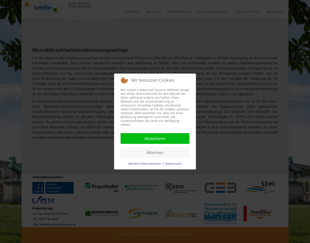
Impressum (173, 163)
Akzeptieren (155, 138)
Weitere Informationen (144, 163)
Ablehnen (155, 152)
